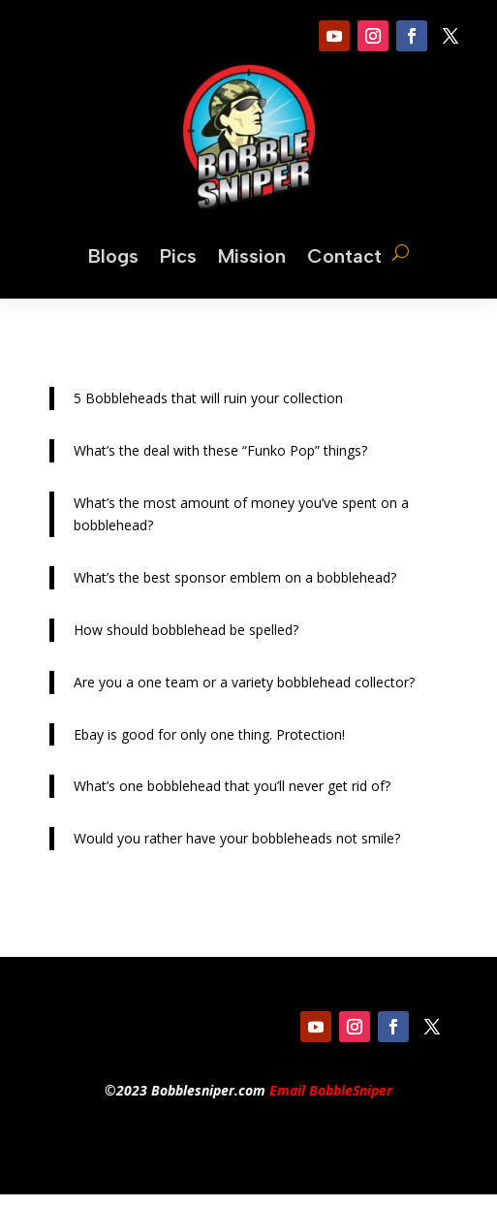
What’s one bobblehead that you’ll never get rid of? (232, 786)
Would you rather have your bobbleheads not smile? (237, 838)
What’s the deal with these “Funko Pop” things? (220, 450)
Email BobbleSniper (330, 1090)
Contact (344, 256)
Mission (252, 256)
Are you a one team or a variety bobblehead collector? (244, 682)
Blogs (113, 256)
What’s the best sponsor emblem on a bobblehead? (235, 577)
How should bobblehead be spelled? (186, 629)
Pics (178, 256)
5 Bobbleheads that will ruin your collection (208, 398)
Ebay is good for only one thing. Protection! (209, 734)
